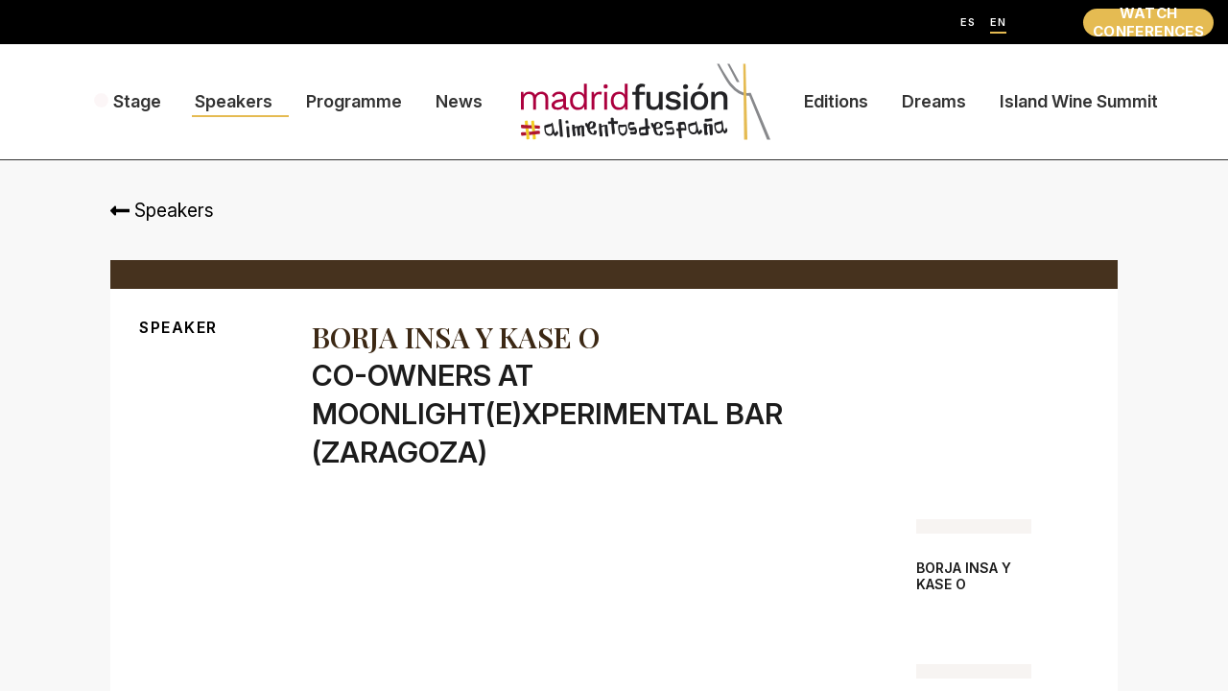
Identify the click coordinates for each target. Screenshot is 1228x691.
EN (998, 22)
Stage (137, 101)
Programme (354, 101)
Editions (836, 101)
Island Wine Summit (1079, 101)
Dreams (934, 101)
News (459, 101)
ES (968, 22)
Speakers (233, 101)
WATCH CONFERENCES (1148, 22)
